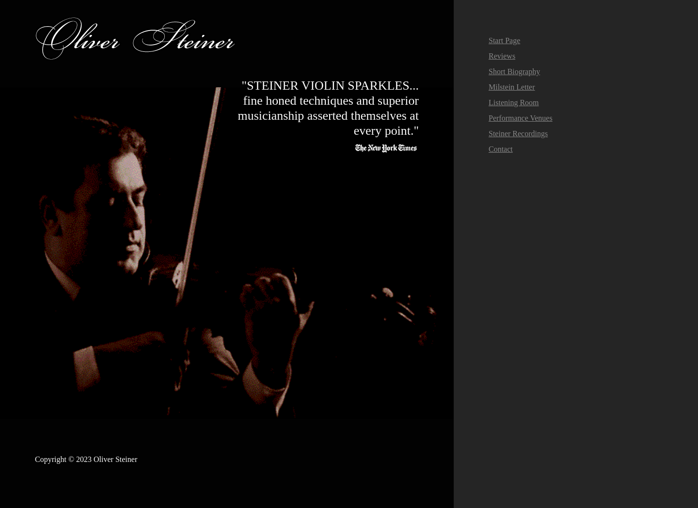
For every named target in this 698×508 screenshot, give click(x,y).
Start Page (504, 40)
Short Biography (514, 71)
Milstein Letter (512, 87)
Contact (501, 149)
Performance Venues (521, 118)
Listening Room (514, 102)
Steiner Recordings (518, 133)
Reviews (502, 56)
